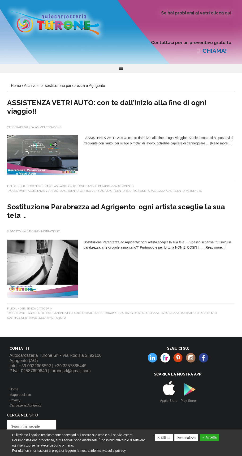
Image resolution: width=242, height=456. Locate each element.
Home (13, 389)
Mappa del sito (20, 395)
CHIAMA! (215, 50)
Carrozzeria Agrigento (25, 405)
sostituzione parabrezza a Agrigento (155, 190)
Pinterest (165, 357)
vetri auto (194, 190)
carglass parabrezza (142, 313)
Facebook (203, 357)
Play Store (188, 400)
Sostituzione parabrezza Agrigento (106, 186)
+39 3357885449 (70, 365)
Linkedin (190, 357)
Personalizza (186, 438)
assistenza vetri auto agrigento (53, 190)
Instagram (178, 357)
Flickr (152, 357)
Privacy (14, 400)
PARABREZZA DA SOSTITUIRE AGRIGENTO (188, 313)
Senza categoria (39, 308)
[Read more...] (220, 143)
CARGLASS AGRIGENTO (60, 186)
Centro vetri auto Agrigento (102, 190)
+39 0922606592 (35, 365)
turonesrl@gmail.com (71, 370)
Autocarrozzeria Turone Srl (59, 22)
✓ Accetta (209, 437)
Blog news (34, 186)
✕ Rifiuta (163, 438)
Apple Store (168, 400)
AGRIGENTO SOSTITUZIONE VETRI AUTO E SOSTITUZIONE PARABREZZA (76, 313)
